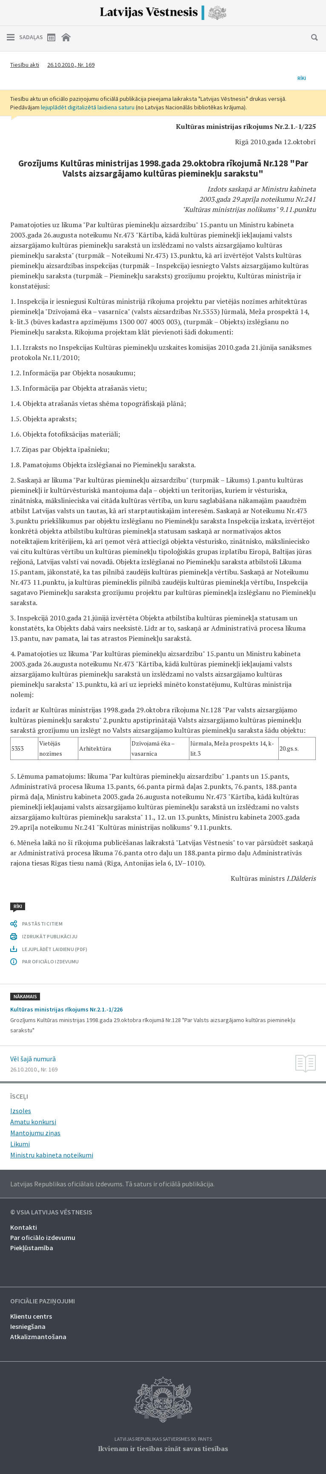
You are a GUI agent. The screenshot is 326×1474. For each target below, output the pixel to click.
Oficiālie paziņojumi (42, 1301)
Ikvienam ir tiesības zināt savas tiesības (163, 1448)
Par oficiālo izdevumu (42, 1237)
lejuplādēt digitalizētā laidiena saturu (87, 107)
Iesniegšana (28, 1326)
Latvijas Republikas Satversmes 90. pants (163, 1439)
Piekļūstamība (31, 1247)
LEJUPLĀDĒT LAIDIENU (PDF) (54, 949)
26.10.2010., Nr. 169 (70, 65)
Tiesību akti (24, 65)
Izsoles (20, 1110)
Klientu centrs (31, 1316)
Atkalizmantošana (38, 1336)
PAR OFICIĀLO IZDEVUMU (50, 961)
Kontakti (23, 1227)
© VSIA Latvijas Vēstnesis (51, 1212)
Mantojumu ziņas (35, 1132)
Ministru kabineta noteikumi (51, 1155)
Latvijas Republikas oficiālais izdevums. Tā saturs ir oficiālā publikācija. (112, 1184)
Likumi (20, 1144)
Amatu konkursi (33, 1121)
